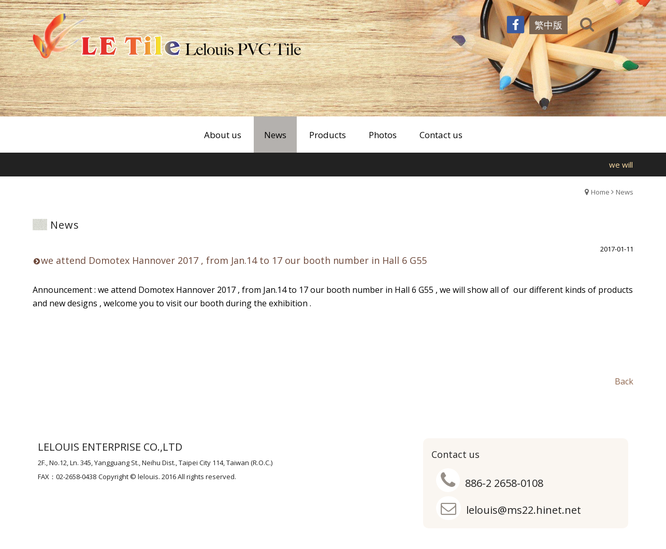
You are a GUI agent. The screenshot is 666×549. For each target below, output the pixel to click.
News (624, 192)
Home (600, 192)
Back (624, 381)
